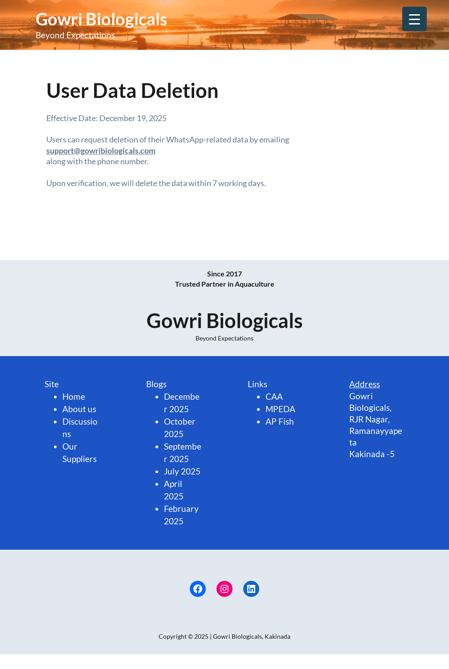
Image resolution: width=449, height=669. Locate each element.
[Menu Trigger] (414, 19)
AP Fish (279, 421)
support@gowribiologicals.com (100, 150)
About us (79, 409)
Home (73, 396)
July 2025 (182, 471)
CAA (274, 396)
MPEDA (280, 409)
